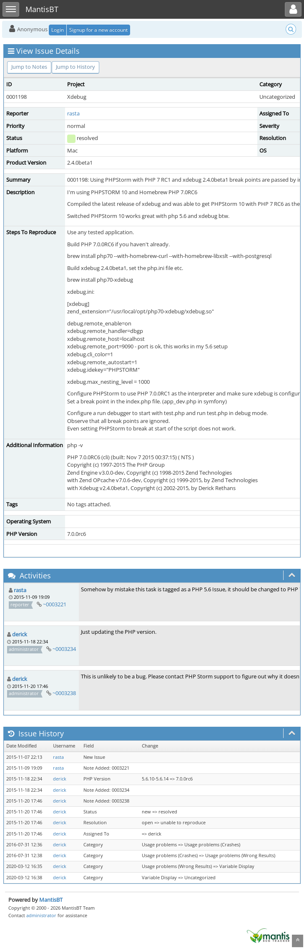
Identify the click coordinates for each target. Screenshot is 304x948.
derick (19, 634)
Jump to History (75, 66)
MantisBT (51, 899)
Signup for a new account (98, 29)
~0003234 (64, 649)
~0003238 (64, 693)
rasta (73, 113)
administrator (41, 915)
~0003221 (54, 604)
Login (57, 29)
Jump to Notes (29, 66)
